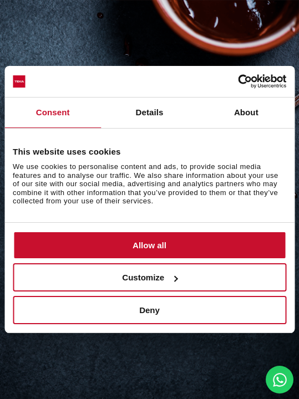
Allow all (149, 245)
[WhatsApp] (279, 379)
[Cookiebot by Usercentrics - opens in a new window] (237, 81)
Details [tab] (150, 112)
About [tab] (246, 112)
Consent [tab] (53, 112)
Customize (150, 277)
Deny (149, 310)
